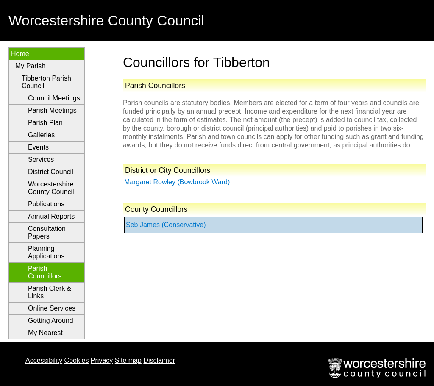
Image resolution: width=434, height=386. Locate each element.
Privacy (102, 360)
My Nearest (45, 332)
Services (41, 159)
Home (20, 53)
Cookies (76, 360)
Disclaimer (159, 360)
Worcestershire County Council (51, 188)
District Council (50, 171)
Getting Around (50, 320)
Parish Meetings (52, 110)
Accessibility (43, 360)
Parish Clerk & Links (49, 292)
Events (38, 147)
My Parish (30, 65)
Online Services (51, 308)
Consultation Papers (47, 232)
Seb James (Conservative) (166, 224)
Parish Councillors (44, 272)
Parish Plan (45, 122)
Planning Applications (46, 252)
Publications (46, 204)
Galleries (41, 135)
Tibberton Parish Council (46, 82)
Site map (128, 360)
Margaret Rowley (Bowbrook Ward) (177, 182)
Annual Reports (51, 216)
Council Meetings (54, 98)
